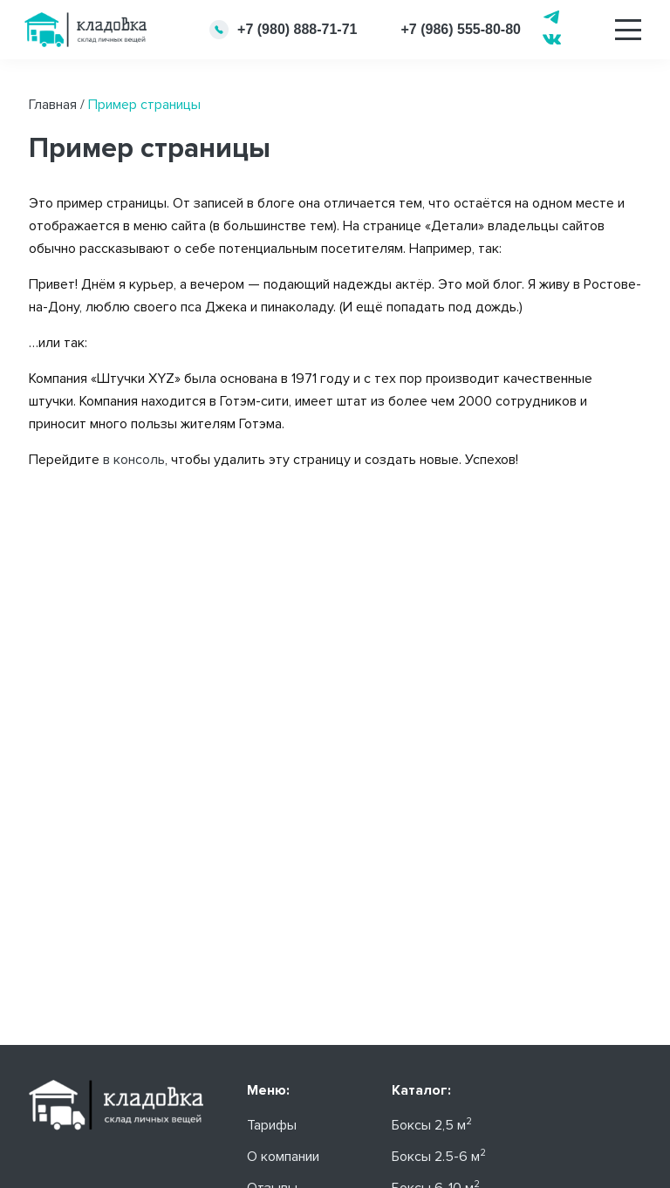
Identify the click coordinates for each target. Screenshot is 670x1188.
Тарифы (272, 1125)
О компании (283, 1156)
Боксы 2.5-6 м (439, 1156)
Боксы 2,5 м (432, 1125)
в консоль (134, 459)
